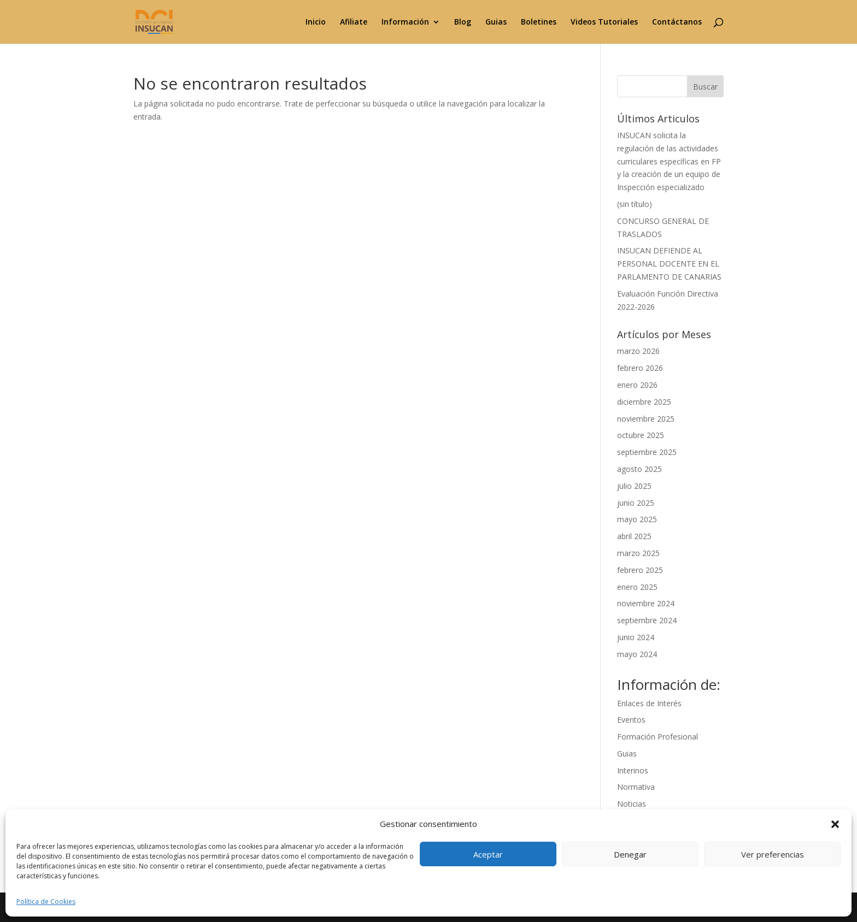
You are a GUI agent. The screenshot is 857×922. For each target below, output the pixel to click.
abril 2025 (634, 536)
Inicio (316, 22)
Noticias (631, 804)
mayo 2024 (637, 654)
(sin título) (634, 204)
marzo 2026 (638, 351)
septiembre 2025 (647, 452)
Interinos (632, 770)
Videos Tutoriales (604, 22)
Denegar (630, 854)
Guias (496, 22)
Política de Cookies (45, 901)
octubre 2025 (640, 435)
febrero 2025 (640, 570)
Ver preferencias (772, 854)
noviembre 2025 (645, 418)
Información (405, 22)
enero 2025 (637, 587)
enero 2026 (637, 385)
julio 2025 (634, 486)
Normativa (636, 787)
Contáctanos (677, 22)
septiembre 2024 (647, 620)
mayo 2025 (637, 519)
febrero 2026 (640, 368)
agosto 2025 (639, 469)
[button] (835, 824)
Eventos (631, 719)
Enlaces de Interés (649, 703)
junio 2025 (635, 503)
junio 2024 (635, 637)
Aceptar (488, 854)
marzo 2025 (638, 553)
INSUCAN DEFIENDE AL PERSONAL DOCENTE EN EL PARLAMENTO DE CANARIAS (669, 263)
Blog (462, 22)
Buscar (705, 86)
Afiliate (353, 22)
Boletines (538, 22)
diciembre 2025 (644, 402)
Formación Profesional (657, 736)
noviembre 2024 (645, 603)
